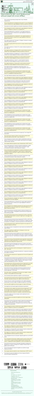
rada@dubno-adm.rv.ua (15, 376)
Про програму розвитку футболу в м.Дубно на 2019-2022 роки (16, 275)
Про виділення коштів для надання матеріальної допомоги (16, 286)
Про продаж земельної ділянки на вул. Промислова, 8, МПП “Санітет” (18, 143)
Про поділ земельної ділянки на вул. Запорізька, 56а (14, 75)
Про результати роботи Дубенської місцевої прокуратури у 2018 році (18, 26)
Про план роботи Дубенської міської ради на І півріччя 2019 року (17, 284)
